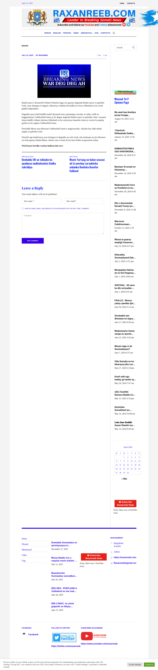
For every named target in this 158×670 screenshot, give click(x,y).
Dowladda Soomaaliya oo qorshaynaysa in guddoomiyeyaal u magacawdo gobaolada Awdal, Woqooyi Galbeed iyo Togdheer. (64, 544)
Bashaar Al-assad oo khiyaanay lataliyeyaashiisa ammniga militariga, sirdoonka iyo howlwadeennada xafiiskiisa (125, 168)
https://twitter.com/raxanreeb (66, 646)
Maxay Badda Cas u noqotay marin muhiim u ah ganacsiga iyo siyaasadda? (63, 559)
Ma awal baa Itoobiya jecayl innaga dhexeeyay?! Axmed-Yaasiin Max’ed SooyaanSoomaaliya (125, 114)
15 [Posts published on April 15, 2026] (124, 465)
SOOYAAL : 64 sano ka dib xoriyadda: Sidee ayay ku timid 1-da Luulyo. (125, 287)
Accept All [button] (149, 665)
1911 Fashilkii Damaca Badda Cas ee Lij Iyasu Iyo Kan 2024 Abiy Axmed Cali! (124, 393)
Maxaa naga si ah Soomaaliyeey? (123, 347)
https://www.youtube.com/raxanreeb (99, 644)
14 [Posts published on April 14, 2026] (120, 465)
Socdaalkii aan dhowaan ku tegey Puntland (124, 317)
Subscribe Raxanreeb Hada (125, 503)
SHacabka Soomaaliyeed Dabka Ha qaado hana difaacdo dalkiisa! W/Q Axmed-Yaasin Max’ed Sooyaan (125, 256)
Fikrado (25, 544)
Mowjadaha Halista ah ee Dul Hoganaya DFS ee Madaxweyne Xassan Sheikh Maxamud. (125, 271)
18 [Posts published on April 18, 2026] (135, 465)
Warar (25, 46)
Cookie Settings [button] (135, 665)
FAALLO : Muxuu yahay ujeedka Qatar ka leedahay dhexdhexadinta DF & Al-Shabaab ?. (125, 302)
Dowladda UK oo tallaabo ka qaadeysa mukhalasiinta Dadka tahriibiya (39, 163)
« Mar (124, 479)
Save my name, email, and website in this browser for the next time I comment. (57, 208)
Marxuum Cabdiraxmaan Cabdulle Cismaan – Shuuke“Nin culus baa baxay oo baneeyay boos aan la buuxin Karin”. (125, 223)
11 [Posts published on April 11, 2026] (135, 461)
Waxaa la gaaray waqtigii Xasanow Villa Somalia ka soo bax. (125, 241)
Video (24, 555)
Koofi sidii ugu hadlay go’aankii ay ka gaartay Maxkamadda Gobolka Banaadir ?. (125, 378)
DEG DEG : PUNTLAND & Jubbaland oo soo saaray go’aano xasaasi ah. (64, 590)
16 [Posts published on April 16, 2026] (128, 465)
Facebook (33, 634)
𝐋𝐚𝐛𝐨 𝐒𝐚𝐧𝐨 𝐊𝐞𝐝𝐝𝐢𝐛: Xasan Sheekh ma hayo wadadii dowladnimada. (124, 424)
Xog (23, 560)
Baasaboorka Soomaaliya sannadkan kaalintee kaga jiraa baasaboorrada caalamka (64, 574)
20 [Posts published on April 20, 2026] (116, 469)
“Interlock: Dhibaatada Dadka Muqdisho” (124, 132)
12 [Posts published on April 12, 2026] (139, 461)
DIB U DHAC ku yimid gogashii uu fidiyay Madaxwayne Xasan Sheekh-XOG (62, 605)
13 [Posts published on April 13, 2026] (116, 465)
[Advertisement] (124, 73)
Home (24, 539)
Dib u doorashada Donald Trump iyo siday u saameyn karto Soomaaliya (124, 205)
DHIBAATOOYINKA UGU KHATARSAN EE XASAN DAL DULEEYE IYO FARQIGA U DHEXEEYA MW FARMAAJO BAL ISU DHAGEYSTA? (125, 150)
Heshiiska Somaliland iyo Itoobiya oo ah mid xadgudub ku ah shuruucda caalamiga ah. (124, 409)
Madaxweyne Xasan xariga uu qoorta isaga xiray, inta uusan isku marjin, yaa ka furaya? (125, 332)
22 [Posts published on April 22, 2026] (124, 469)
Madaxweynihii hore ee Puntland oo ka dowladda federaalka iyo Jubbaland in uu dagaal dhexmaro (125, 186)
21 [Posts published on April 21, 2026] (120, 469)
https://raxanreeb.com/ (125, 557)
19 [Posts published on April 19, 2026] (139, 465)
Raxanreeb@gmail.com (125, 563)
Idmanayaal (27, 549)
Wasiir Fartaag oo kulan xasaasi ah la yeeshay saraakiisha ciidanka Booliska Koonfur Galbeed (87, 165)
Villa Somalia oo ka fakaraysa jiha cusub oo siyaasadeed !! (125, 363)
